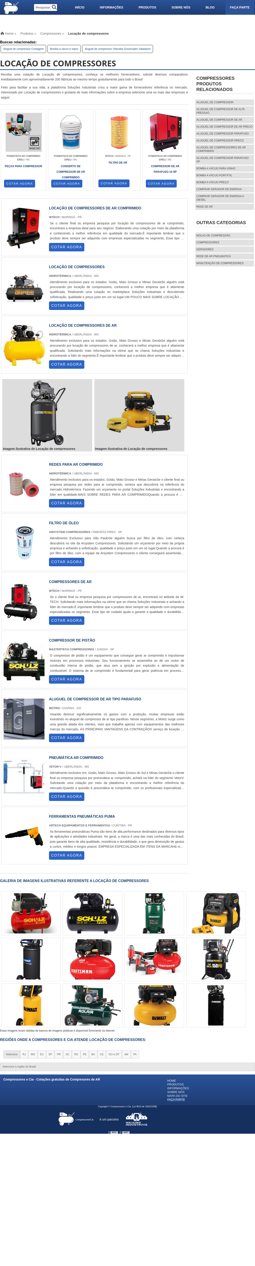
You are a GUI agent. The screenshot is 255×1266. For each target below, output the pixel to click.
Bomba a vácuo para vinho (216, 168)
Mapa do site (177, 1095)
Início (80, 7)
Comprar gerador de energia (219, 189)
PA (135, 1054)
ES (42, 1054)
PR (59, 1054)
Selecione (12, 1054)
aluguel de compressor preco (220, 140)
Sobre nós (181, 7)
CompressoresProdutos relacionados (215, 84)
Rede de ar (204, 206)
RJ (24, 1054)
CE (102, 1054)
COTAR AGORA (19, 183)
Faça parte (240, 7)
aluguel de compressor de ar (219, 119)
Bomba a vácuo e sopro (64, 49)
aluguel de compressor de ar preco (224, 126)
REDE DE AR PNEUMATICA (213, 256)
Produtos (147, 7)
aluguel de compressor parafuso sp (222, 159)
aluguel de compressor (215, 102)
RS (76, 1054)
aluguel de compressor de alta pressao (220, 111)
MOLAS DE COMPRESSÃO (213, 235)
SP (50, 1054)
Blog (210, 7)
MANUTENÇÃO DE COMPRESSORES (220, 263)
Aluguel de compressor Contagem (23, 49)
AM (126, 1054)
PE (85, 1054)
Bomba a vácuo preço (212, 182)
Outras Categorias (221, 222)
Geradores (205, 249)
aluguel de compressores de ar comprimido (221, 149)
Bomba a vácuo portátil (214, 175)
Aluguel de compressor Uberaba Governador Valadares (118, 49)
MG (33, 1054)
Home (171, 1080)
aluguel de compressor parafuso (222, 133)
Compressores (207, 242)
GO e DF (113, 1054)
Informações (111, 7)
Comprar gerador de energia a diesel (220, 198)
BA (93, 1054)
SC (67, 1054)
